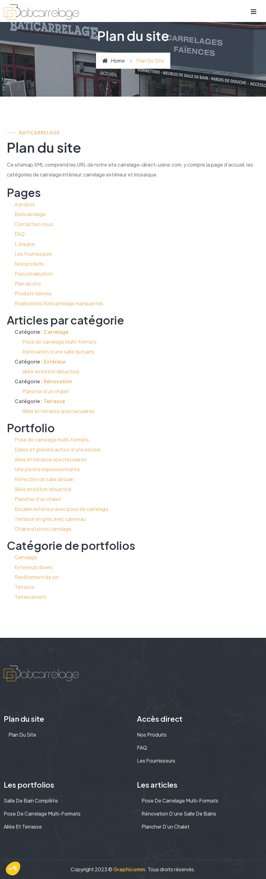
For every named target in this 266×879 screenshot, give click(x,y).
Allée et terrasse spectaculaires (58, 411)
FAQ (20, 234)
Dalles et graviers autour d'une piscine (58, 449)
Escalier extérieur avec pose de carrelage (61, 509)
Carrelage (56, 332)
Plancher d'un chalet (38, 499)
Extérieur (55, 361)
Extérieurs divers (33, 567)
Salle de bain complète (31, 800)
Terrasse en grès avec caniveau (50, 519)
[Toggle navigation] (253, 11)
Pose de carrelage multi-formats (59, 341)
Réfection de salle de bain (44, 479)
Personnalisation (34, 273)
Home (113, 60)
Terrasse (54, 401)
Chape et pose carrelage (43, 528)
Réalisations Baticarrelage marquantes (59, 303)
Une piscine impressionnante (47, 469)
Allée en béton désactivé (50, 371)
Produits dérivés (33, 293)
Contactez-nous (34, 224)
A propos (25, 204)
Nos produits (29, 263)
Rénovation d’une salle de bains (58, 351)
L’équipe (25, 244)
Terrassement (30, 597)
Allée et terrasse (23, 826)
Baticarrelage (30, 214)
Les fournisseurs (33, 253)
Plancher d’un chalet (45, 391)
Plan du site (28, 283)
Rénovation (58, 381)
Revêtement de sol (37, 577)
